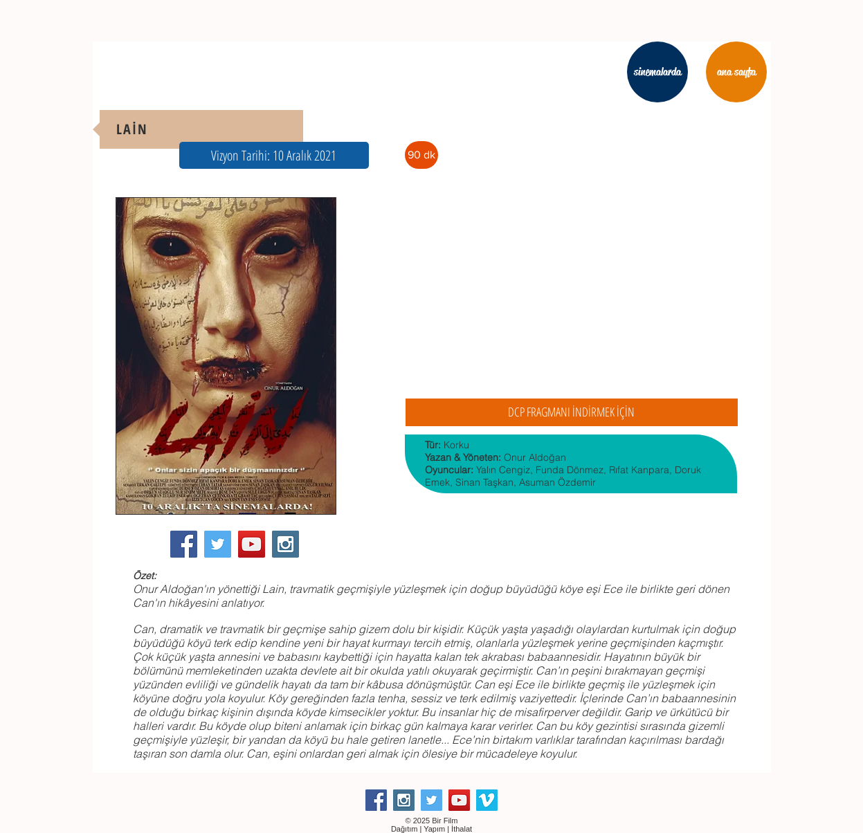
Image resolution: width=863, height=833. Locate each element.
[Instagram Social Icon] (285, 544)
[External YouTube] (571, 293)
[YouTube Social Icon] (251, 544)
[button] (274, 155)
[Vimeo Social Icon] (487, 800)
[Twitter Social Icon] (217, 544)
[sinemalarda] (657, 72)
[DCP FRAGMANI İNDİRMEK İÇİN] (572, 412)
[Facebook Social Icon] (183, 544)
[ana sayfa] (736, 72)
